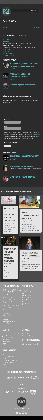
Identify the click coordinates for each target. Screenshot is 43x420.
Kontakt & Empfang (10, 285)
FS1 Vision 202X (27, 296)
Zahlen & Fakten (27, 298)
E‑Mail (6, 126)
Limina (5, 27)
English (28, 2)
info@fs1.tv (14, 2)
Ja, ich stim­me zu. (10, 142)
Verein (24, 302)
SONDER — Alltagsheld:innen (21, 166)
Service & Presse (9, 350)
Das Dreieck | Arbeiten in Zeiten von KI (24, 84)
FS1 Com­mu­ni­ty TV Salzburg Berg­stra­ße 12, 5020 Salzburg (11, 292)
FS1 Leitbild (25, 294)
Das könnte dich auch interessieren (16, 191)
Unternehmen (28, 285)
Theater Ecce (36, 27)
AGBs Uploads (6, 342)
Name (6, 120)
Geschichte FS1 (27, 292)
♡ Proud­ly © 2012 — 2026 (21, 408)
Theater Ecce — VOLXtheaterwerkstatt (24, 156)
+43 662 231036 (22, 2)
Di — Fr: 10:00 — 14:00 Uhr (30, 344)
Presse (4, 354)
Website (5, 329)
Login (4, 344)
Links (4, 364)
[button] (32, 10)
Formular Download (8, 362)
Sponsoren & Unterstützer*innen (21, 372)
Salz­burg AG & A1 (10, 55)
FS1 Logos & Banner (8, 356)
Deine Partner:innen (28, 300)
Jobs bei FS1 (26, 304)
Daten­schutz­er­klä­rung (33, 135)
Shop (4, 358)
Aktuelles (26, 329)
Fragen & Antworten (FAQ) (10, 360)
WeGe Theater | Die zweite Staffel (22, 177)
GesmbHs (25, 290)
